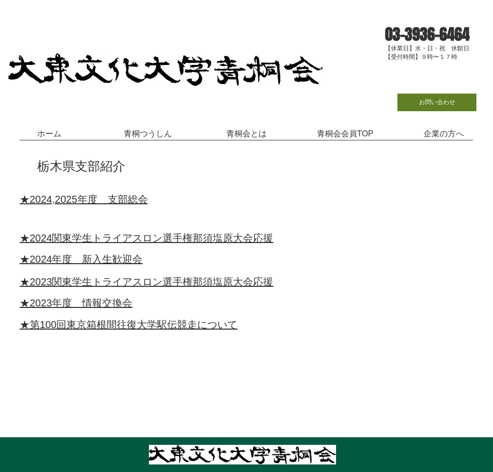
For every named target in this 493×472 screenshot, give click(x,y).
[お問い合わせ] (436, 102)
